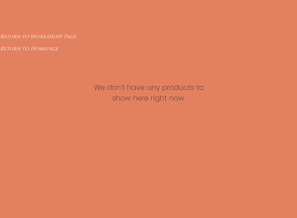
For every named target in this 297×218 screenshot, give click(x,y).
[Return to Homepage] (29, 49)
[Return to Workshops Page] (38, 37)
